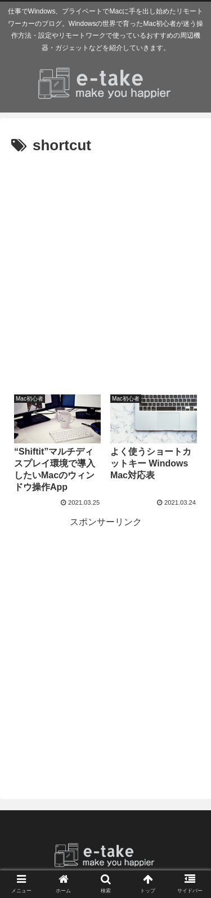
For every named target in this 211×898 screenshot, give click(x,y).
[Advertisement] (105, 269)
